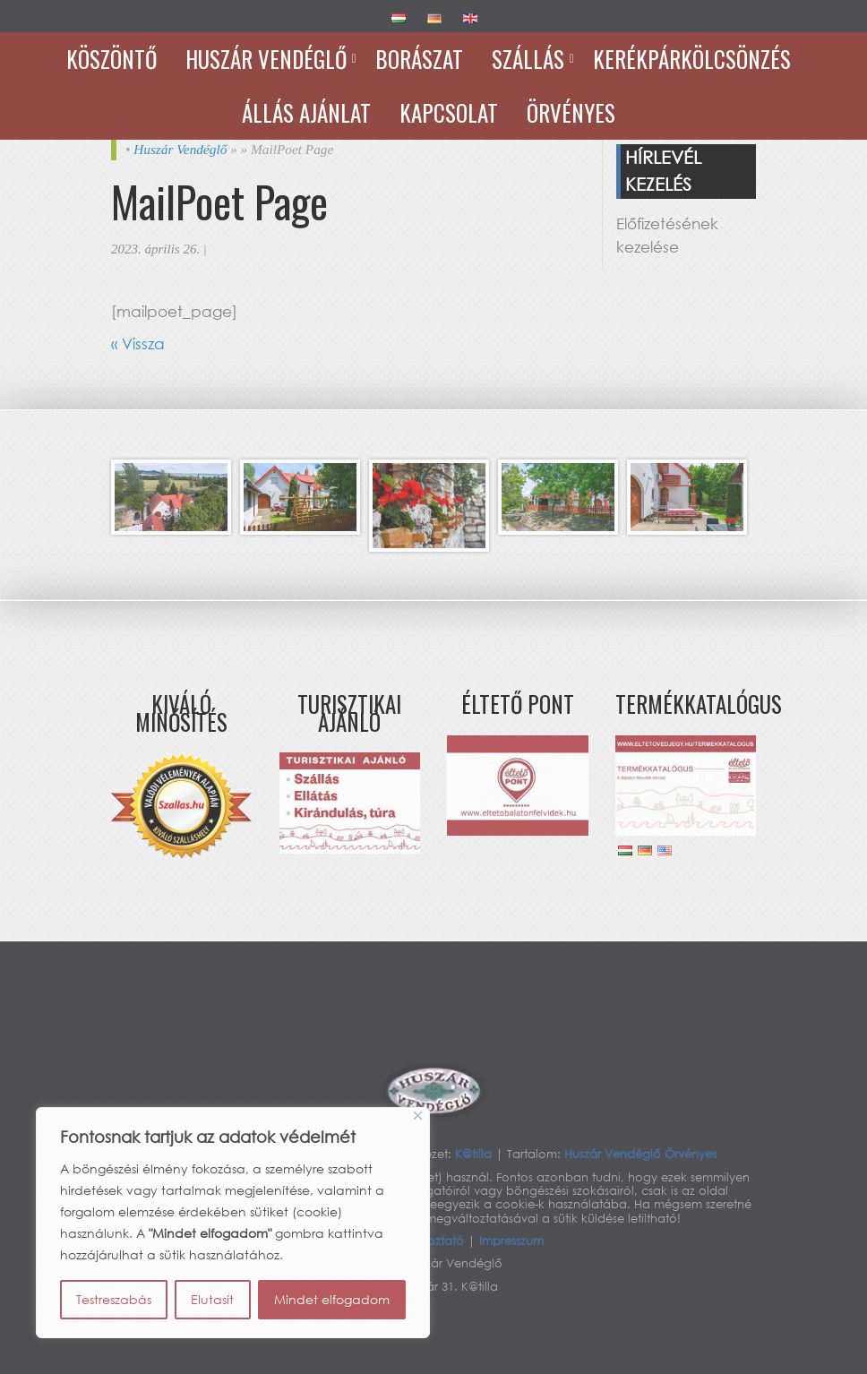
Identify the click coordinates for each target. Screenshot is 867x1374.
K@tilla (475, 1154)
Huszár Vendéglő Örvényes (640, 1154)
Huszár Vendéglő (180, 149)
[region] (233, 1222)
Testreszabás (113, 1299)
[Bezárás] (418, 1116)
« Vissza (138, 343)
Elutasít (212, 1299)
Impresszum (511, 1241)
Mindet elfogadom (332, 1299)
